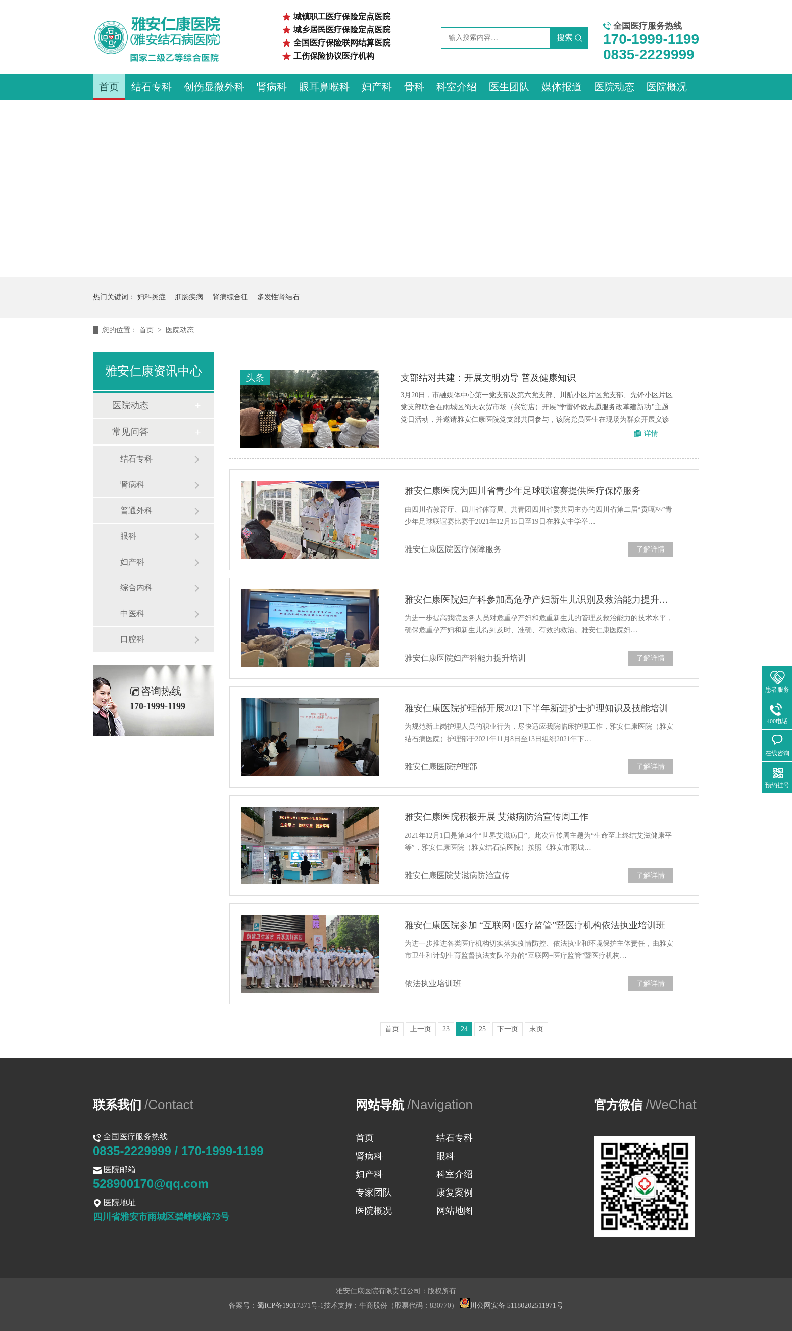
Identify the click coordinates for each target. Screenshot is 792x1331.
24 (464, 1029)
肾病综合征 (230, 297)
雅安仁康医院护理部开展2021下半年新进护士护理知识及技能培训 (536, 708)
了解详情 (650, 549)
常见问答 (130, 432)
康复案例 (454, 1192)
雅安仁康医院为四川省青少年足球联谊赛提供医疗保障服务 (523, 491)
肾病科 (272, 87)
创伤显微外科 (214, 87)
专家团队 (374, 1192)
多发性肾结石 (278, 297)
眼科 (128, 536)
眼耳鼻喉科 (324, 87)
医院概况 (667, 87)
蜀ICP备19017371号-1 (290, 1305)
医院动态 (614, 87)
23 (446, 1029)
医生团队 (509, 87)
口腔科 (132, 639)
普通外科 (136, 510)
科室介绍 (456, 87)
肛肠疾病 (189, 297)
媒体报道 (561, 87)
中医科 (132, 613)
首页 (109, 87)
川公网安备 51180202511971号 (511, 1305)
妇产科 (377, 87)
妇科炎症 (151, 297)
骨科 (414, 87)
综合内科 (136, 587)
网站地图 (454, 1211)
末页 (536, 1029)
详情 (651, 433)
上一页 (420, 1029)
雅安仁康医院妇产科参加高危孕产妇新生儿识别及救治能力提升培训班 (539, 599)
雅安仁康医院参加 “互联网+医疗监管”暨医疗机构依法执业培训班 (535, 925)
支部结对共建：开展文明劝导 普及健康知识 (488, 378)
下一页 (507, 1029)
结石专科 (151, 87)
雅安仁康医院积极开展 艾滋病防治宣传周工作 (497, 817)
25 (482, 1029)
